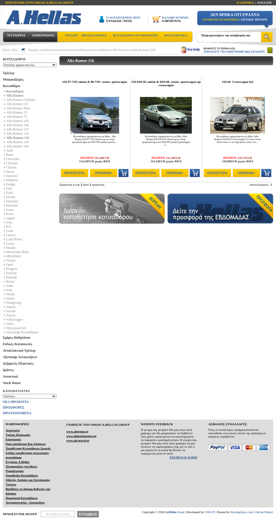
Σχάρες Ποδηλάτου (16, 338)
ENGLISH (264, 2)
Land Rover (14, 239)
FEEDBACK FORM (183, 457)
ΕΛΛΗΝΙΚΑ (245, 2)
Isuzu (10, 210)
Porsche (11, 273)
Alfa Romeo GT (17, 104)
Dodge (10, 184)
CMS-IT (209, 512)
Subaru (11, 307)
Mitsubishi (13, 256)
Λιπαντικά (10, 376)
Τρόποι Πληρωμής (18, 434)
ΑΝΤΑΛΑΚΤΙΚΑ (175, 35)
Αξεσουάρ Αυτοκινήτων (20, 357)
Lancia (10, 235)
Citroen (11, 167)
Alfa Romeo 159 (17, 142)
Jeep (9, 222)
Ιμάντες (8, 370)
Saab (9, 286)
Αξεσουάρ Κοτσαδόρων (22, 332)
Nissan (10, 260)
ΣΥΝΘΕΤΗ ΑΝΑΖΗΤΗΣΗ (220, 19)
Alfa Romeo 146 (17, 125)
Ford (9, 193)
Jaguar (10, 218)
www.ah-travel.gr (77, 440)
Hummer (12, 201)
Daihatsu (12, 180)
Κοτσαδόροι (80, 50)
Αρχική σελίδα (38, 50)
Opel (9, 265)
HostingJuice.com (242, 512)
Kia (8, 227)
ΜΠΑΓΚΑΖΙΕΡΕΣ (94, 35)
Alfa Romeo (120, 50)
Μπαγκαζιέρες (13, 79)
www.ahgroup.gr (77, 431)
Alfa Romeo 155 (17, 134)
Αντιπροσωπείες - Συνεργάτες (25, 502)
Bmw (10, 155)
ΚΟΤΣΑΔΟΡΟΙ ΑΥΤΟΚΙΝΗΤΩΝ (135, 35)
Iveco (10, 214)
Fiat (9, 188)
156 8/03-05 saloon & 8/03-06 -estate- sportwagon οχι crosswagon (166, 83)
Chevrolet (12, 159)
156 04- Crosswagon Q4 (237, 81)
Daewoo (11, 176)
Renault (11, 277)
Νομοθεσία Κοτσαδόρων (22, 475)
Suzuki (10, 311)
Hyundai (12, 205)
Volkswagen (14, 320)
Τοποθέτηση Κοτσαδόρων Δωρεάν (28, 448)
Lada (9, 231)
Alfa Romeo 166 (17, 146)
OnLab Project (264, 512)
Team (175, 512)
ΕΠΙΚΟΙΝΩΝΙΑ (43, 35)
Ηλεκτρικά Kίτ (16, 328)
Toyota (10, 315)
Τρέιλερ (8, 73)
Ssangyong (13, 303)
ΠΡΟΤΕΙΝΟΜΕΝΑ (17, 413)
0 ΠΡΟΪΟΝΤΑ (171, 21)
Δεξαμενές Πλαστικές (18, 363)
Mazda (10, 248)
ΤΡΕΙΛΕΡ (71, 35)
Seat (9, 290)
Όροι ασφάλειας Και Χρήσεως (26, 443)
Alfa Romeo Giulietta (20, 100)
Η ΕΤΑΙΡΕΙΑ (16, 35)
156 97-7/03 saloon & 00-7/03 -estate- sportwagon (94, 81)
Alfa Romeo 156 (144, 50)
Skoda (10, 294)
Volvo (10, 324)
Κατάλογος (60, 50)
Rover (10, 281)
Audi (9, 150)
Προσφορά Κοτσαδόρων (22, 498)
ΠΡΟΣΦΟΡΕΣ (13, 407)
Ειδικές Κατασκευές (17, 344)
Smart (10, 298)
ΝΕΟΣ (127, 21)
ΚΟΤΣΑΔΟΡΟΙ (14, 59)
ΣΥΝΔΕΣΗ (113, 21)
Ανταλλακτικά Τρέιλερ (19, 350)
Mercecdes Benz (17, 252)
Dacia (10, 172)
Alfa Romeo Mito (18, 108)
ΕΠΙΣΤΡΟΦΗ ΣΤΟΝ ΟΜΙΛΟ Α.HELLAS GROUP (39, 2)
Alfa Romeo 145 (17, 121)
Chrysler (12, 163)
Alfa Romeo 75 (16, 117)
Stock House (12, 383)
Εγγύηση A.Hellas (18, 462)
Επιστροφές (13, 439)
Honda (10, 197)
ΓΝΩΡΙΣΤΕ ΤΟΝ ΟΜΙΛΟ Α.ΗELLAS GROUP (98, 424)
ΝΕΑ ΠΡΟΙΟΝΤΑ (16, 402)
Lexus (10, 243)
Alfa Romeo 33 (16, 112)
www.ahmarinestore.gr (81, 436)
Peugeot (11, 269)
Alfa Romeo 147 (17, 129)
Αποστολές (13, 430)
